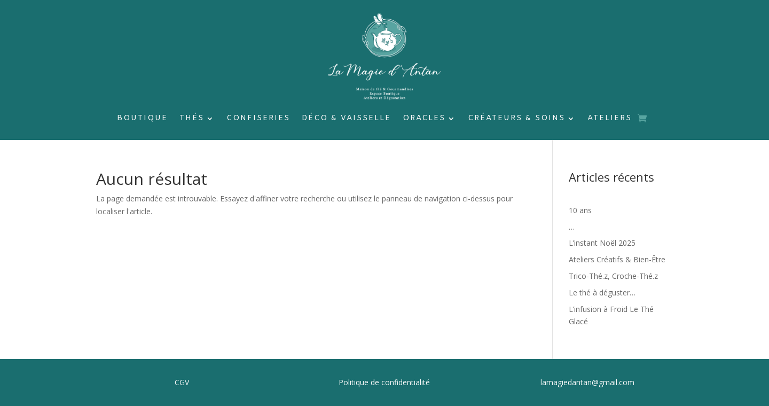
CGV (182, 382)
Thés (191, 119)
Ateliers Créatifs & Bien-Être (617, 259)
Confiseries (258, 119)
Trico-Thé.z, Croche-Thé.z (613, 276)
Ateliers (609, 119)
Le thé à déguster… (602, 292)
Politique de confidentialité (384, 382)
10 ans (580, 210)
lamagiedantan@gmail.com (587, 382)
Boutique (142, 119)
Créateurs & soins (516, 119)
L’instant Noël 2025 (602, 243)
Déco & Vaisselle (346, 119)
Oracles (424, 119)
